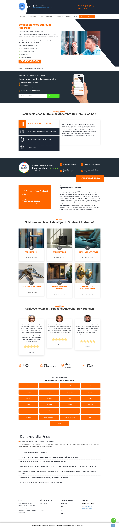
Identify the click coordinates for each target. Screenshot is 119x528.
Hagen (70, 398)
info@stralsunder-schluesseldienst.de (42, 7)
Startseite (22, 16)
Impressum (49, 16)
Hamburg (49, 385)
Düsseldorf (70, 392)
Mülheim (90, 398)
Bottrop (70, 411)
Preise (41, 16)
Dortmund (90, 392)
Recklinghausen (49, 411)
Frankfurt (28, 392)
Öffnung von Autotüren (87, 252)
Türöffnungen (31, 252)
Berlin (28, 385)
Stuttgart (49, 392)
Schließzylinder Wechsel (59, 287)
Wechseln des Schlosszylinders (87, 287)
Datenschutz (64, 506)
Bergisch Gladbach (70, 417)
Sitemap (63, 513)
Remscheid (28, 417)
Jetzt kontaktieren (79, 140)
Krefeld (59, 423)
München (70, 385)
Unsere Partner (59, 16)
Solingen (70, 404)
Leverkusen (49, 404)
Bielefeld (28, 411)
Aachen (91, 411)
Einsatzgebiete (32, 16)
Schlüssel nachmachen (31, 287)
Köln (91, 385)
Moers (90, 417)
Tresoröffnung (59, 252)
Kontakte (68, 16)
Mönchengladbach (49, 417)
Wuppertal (49, 398)
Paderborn (90, 404)
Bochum (28, 398)
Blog (75, 16)
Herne (28, 404)
